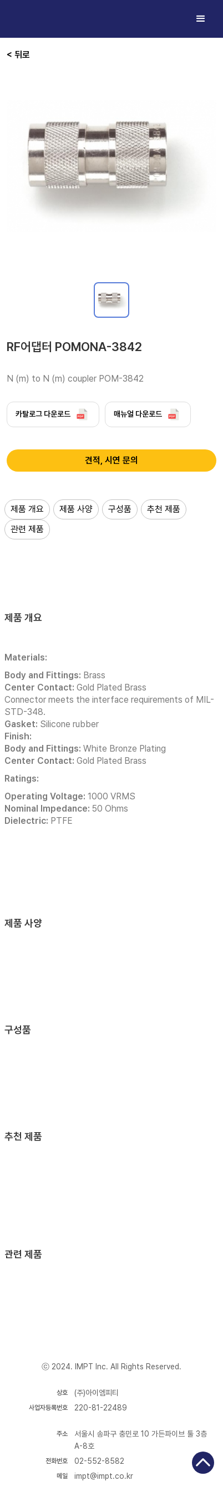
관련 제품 (27, 529)
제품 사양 (76, 509)
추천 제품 (163, 509)
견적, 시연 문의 (111, 460)
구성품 (119, 509)
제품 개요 (27, 509)
